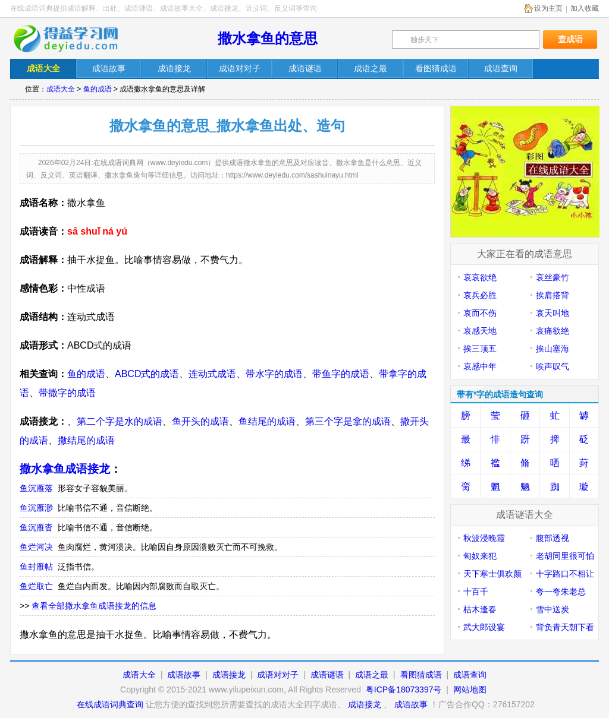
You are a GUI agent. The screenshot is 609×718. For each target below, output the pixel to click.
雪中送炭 (552, 609)
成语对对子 (278, 674)
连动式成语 (212, 374)
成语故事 (183, 674)
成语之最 (371, 674)
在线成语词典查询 (110, 704)
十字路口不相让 (565, 573)
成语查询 (469, 674)
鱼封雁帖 (36, 566)
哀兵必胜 (480, 295)
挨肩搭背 (552, 295)
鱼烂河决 (36, 547)
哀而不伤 (480, 313)
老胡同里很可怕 (565, 556)
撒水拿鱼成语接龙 (65, 469)
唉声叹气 (552, 366)
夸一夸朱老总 (561, 591)
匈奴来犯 (480, 556)
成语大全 (60, 89)
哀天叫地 (552, 313)
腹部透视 (552, 538)
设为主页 (548, 8)
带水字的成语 (274, 374)
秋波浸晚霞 (484, 538)
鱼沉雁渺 (36, 508)
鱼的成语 (97, 89)
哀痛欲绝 (552, 331)
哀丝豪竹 (552, 277)
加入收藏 (584, 8)
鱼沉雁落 (36, 488)
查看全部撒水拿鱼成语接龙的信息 (94, 606)
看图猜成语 (421, 674)
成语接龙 (229, 674)
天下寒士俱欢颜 (492, 573)
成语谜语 (327, 674)
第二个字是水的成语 (119, 421)
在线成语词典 (73, 38)
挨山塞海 (552, 348)
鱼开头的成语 (200, 421)
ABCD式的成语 (147, 374)
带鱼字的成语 (340, 374)
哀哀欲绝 (480, 277)
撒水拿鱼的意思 (268, 38)
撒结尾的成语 (86, 440)
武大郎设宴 (484, 627)
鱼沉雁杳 (36, 527)
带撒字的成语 (67, 393)
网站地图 (469, 689)
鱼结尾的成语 (267, 421)
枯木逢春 (480, 609)
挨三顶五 (480, 348)
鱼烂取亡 (36, 586)
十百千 (475, 591)
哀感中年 (480, 366)
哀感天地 (480, 331)
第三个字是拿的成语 (348, 421)
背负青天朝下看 (565, 627)
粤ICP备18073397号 (405, 689)
